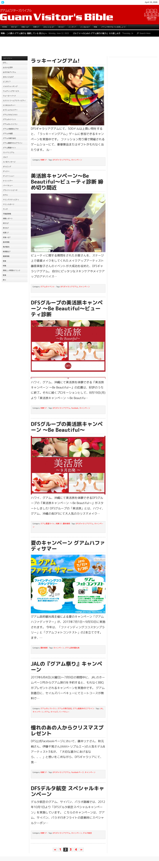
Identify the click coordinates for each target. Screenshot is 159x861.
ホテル (5, 195)
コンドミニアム (8, 152)
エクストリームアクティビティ (14, 100)
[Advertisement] (79, 47)
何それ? (61, 27)
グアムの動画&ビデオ (11, 129)
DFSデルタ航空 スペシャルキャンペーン (67, 791)
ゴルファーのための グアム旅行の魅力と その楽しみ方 (97, 33)
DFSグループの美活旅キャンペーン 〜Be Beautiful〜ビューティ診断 (67, 308)
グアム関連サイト (9, 148)
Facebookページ (77, 772)
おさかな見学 (8, 67)
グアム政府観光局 (72, 647)
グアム (47, 711)
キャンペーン (76, 160)
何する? (14, 27)
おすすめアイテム (9, 72)
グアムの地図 (8, 133)
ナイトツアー (8, 181)
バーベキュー (8, 185)
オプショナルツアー (10, 110)
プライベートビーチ (10, 190)
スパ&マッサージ (9, 162)
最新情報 (6, 256)
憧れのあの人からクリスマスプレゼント (67, 730)
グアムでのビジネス (10, 115)
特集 (95, 27)
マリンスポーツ (8, 204)
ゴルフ (5, 157)
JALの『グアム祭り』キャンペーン (66, 666)
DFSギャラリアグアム (61, 160)
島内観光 (6, 247)
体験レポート (8, 218)
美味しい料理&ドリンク (11, 270)
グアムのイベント (9, 119)
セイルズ (54, 711)
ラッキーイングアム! (55, 60)
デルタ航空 (87, 833)
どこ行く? (72, 27)
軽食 (4, 275)
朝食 (4, 261)
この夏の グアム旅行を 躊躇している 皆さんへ (26, 33)
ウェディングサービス (11, 91)
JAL (101, 708)
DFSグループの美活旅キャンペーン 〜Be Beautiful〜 (67, 426)
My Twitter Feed (2, 2)
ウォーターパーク (9, 96)
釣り (4, 280)
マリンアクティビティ (11, 200)
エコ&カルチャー (9, 105)
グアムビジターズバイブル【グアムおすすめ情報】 (79, 14)
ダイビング (7, 166)
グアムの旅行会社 (9, 138)
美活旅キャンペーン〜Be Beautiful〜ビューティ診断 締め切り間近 (67, 181)
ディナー (6, 171)
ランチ (5, 209)
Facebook (74, 408)
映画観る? (6, 251)
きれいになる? (48, 27)
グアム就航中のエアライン (12, 143)
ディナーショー (8, 176)
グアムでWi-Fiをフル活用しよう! (113, 27)
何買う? (36, 27)
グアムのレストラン (10, 124)
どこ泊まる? (85, 27)
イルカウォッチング (10, 86)
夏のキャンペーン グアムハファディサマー (68, 545)
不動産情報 (7, 214)
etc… (5, 63)
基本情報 (6, 242)
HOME (4, 27)
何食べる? (25, 27)
